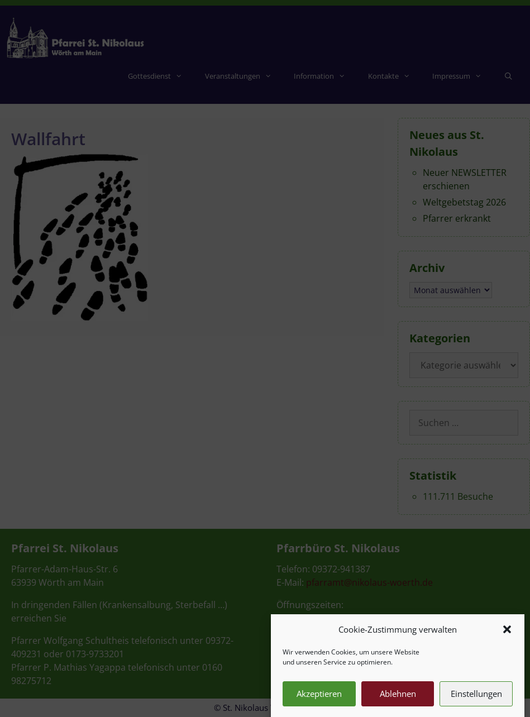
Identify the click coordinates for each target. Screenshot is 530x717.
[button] (507, 636)
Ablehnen (398, 700)
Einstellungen (476, 700)
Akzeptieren (319, 700)
